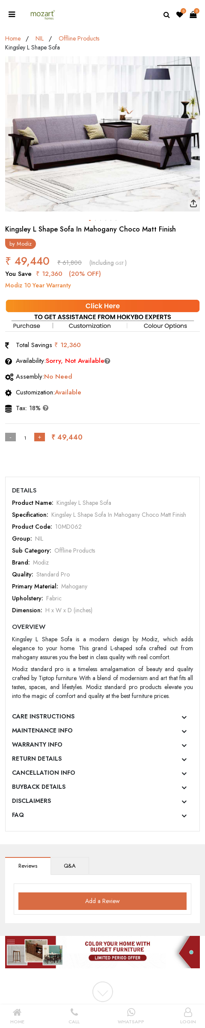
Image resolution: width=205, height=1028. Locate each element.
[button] (90, 220)
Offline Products (79, 38)
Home (13, 38)
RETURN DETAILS (37, 758)
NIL (40, 38)
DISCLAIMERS (31, 800)
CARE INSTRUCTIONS (43, 716)
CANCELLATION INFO (43, 772)
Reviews (27, 866)
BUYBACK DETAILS (38, 786)
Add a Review (102, 901)
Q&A (70, 866)
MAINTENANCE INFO (42, 730)
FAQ (18, 815)
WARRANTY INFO (37, 744)
